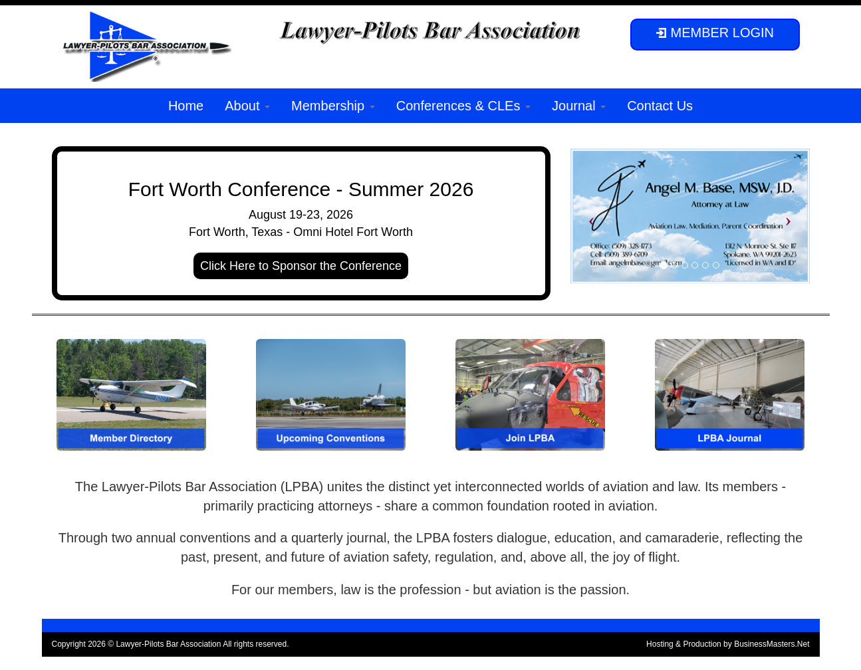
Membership (333, 105)
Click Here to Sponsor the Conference (301, 266)
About (247, 105)
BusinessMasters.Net (771, 644)
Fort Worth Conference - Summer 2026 (301, 189)
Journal (579, 105)
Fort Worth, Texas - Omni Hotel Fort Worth (301, 232)
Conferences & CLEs (463, 105)
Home (185, 105)
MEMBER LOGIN (715, 32)
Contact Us (660, 105)
